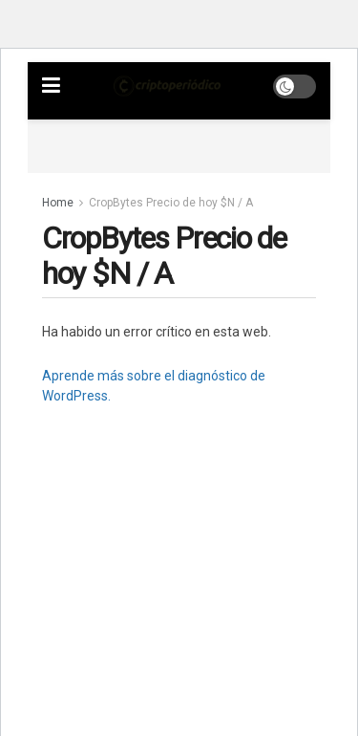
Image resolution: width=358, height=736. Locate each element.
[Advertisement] (180, 143)
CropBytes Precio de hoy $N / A (171, 202)
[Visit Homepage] (167, 86)
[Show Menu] (51, 86)
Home (58, 202)
